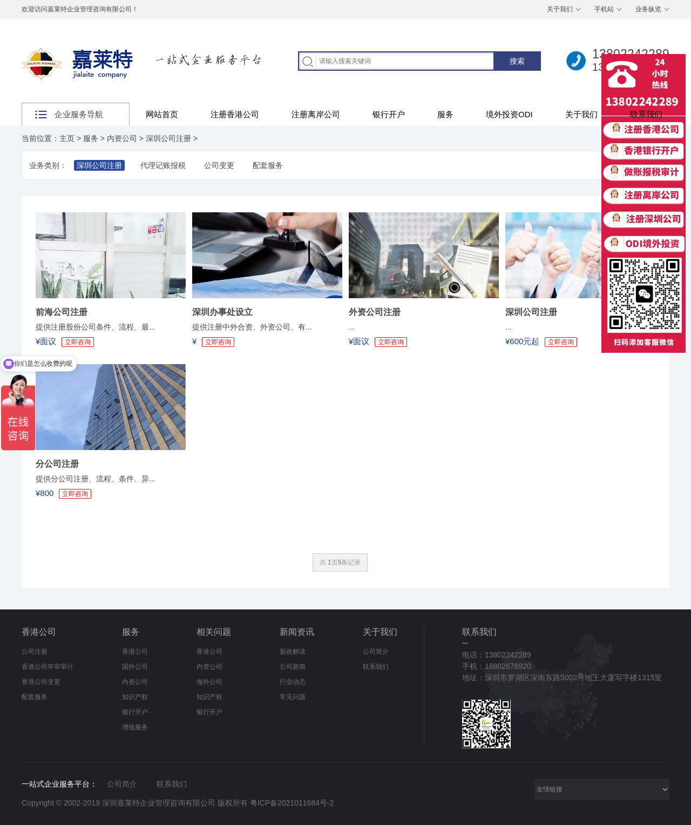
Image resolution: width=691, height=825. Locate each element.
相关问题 (214, 631)
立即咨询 (218, 342)
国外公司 (135, 666)
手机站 (604, 9)
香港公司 (39, 631)
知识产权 (135, 697)
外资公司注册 (375, 312)
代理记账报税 (163, 165)
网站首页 (162, 114)
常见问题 (293, 697)
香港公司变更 (41, 682)
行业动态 (293, 682)
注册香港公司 (235, 114)
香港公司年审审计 (47, 666)
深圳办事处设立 (222, 312)
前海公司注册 (61, 312)
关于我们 (560, 9)
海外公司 (209, 682)
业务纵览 (648, 9)
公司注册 (35, 651)
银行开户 (388, 114)
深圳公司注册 (168, 138)
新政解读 (293, 651)
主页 (66, 138)
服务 (445, 114)
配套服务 (268, 165)
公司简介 (376, 651)
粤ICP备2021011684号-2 (292, 803)
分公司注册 (57, 463)
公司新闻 (293, 666)
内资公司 (122, 138)
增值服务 (135, 727)
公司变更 (219, 165)
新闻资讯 (297, 631)
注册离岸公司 (316, 114)
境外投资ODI (509, 114)
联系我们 (646, 114)
